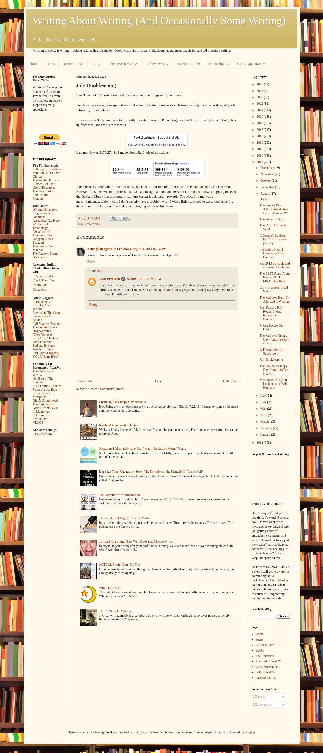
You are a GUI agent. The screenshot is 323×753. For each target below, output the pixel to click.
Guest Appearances (251, 64)
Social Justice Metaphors (41, 395)
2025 (260, 84)
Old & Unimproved (45, 400)
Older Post (230, 381)
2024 (260, 91)
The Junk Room (43, 404)
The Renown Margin (46, 253)
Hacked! (265, 199)
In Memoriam (41, 411)
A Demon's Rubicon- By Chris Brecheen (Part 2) (273, 239)
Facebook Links (189, 64)
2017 (260, 136)
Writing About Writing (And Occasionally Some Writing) (159, 20)
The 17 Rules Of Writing (115, 611)
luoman (222, 732)
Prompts (38, 198)
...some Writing (42, 433)
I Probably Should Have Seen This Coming (271, 253)
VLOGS (38, 422)
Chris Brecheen (109, 279)
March (265, 421)
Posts (260, 696)
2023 (260, 97)
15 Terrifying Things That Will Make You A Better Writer (136, 541)
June (263, 402)
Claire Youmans (43, 334)
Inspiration (40, 285)
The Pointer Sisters (45, 327)
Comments (263, 705)
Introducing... (41, 301)
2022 (260, 103)
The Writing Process (46, 180)
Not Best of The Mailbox (43, 380)
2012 (260, 442)
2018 (260, 129)
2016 (260, 142)
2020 (260, 116)
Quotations (40, 289)
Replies (97, 271)
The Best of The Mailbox (43, 248)
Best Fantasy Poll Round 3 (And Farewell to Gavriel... (271, 313)
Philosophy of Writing (47, 169)
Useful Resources (44, 187)
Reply (91, 261)
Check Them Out (44, 280)
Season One (40, 419)
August (265, 193)
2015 (260, 149)
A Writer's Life (42, 235)
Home (34, 64)
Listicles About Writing (42, 307)
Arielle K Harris (43, 349)
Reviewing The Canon (47, 312)
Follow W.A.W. (157, 64)
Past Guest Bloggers (46, 353)
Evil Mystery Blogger (47, 323)
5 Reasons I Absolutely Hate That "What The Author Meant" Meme (142, 448)
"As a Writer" (41, 231)
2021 (260, 110)
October (266, 180)
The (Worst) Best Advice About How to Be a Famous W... (274, 209)
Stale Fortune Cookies (47, 386)
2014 (260, 155)
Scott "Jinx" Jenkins (46, 338)
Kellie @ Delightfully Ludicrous (109, 249)
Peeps (50, 64)
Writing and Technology (40, 226)
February (266, 428)
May (263, 408)
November (267, 174)
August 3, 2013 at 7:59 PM (144, 279)
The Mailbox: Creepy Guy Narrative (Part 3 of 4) (274, 369)
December (267, 167)
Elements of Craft (44, 184)
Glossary (38, 176)
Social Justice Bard (45, 389)
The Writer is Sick (271, 219)
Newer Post (84, 381)
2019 (260, 123)
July (263, 395)
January (265, 434)
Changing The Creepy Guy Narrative (123, 402)
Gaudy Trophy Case (45, 408)
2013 (260, 162)
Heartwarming (42, 331)
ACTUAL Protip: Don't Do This (120, 564)
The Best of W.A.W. (124, 64)
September (267, 187)
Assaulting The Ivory (46, 220)
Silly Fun (39, 415)
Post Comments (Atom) (109, 389)
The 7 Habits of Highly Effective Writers (125, 518)
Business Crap (73, 64)
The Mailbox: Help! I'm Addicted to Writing (275, 299)
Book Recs (40, 257)
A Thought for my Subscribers (271, 351)
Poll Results (40, 195)
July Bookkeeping (271, 359)
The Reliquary (218, 64)
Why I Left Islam (110, 587)
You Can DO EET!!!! (46, 173)
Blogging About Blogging (43, 240)
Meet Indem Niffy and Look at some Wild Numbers (274, 383)
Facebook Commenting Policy (118, 425)
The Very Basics (43, 191)
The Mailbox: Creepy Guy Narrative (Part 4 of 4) (274, 339)
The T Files (94, 224)
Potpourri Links (43, 276)
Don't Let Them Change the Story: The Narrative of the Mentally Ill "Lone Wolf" (151, 471)
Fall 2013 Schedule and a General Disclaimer (275, 265)
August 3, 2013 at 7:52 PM (149, 249)
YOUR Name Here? (46, 356)
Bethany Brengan (44, 345)
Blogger (250, 732)
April (264, 415)
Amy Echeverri (42, 342)
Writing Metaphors (45, 209)
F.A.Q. (96, 64)
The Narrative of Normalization (119, 495)
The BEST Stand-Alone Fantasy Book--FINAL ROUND (275, 277)
